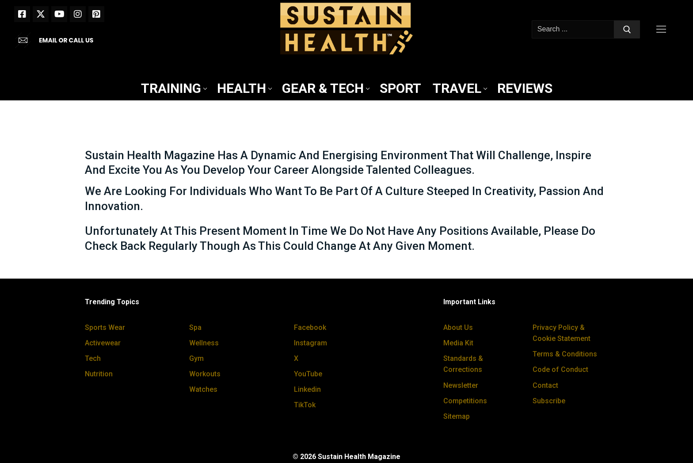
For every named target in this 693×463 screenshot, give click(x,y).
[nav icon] (663, 29)
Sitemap (456, 416)
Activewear (103, 343)
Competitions (465, 401)
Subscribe (549, 401)
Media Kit (458, 343)
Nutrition (99, 374)
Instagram (310, 343)
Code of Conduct (560, 369)
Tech (93, 358)
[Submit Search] (627, 29)
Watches (203, 389)
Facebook (310, 327)
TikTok (305, 405)
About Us (458, 327)
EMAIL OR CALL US (66, 40)
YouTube (308, 374)
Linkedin (307, 389)
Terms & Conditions (565, 354)
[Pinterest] (96, 14)
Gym (196, 358)
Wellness (204, 343)
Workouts (205, 374)
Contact (545, 385)
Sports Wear (105, 327)
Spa (195, 327)
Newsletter (460, 385)
